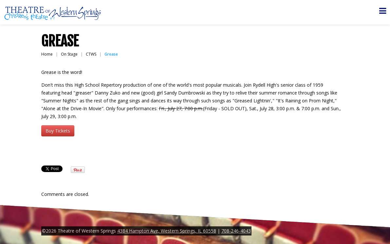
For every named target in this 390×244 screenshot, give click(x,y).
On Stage (69, 54)
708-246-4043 (236, 231)
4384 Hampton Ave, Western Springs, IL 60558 (166, 231)
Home (47, 54)
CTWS (91, 54)
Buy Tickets (58, 131)
